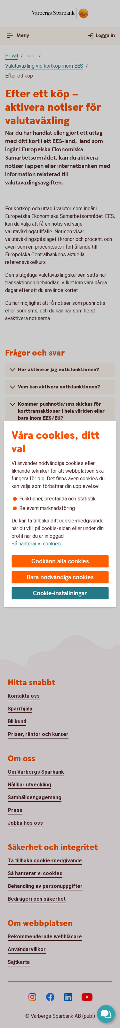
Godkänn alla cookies (60, 562)
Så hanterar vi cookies (36, 544)
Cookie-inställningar (60, 593)
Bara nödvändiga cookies (60, 578)
